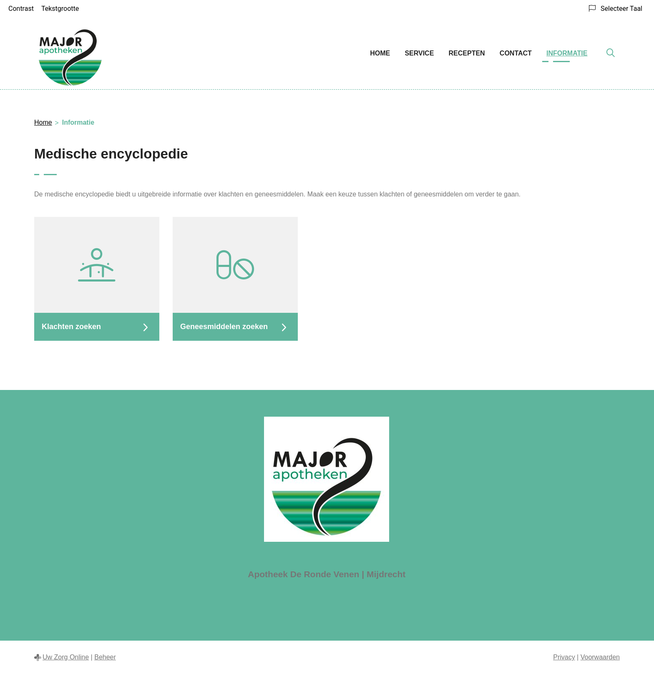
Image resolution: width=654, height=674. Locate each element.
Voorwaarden (600, 657)
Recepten (467, 53)
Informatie (566, 53)
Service (419, 53)
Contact (516, 53)
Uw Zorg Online (66, 657)
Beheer (105, 657)
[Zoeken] (610, 53)
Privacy (564, 657)
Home (380, 53)
